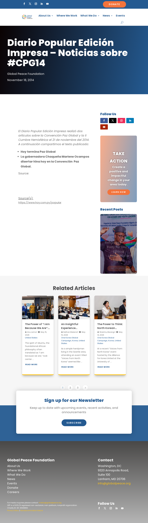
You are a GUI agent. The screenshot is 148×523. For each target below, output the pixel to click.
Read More (31, 364)
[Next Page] (85, 388)
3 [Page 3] (77, 387)
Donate (114, 4)
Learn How (118, 192)
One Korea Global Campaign (69, 339)
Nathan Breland (70, 332)
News (106, 15)
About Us (44, 15)
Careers (13, 492)
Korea (75, 340)
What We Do (88, 15)
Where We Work (67, 15)
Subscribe (74, 422)
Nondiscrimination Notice (31, 510)
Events (120, 15)
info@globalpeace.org (114, 483)
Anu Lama (31, 332)
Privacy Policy (13, 510)
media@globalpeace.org (50, 502)
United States (31, 337)
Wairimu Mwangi (106, 332)
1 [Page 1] (62, 387)
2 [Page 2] (70, 387)
